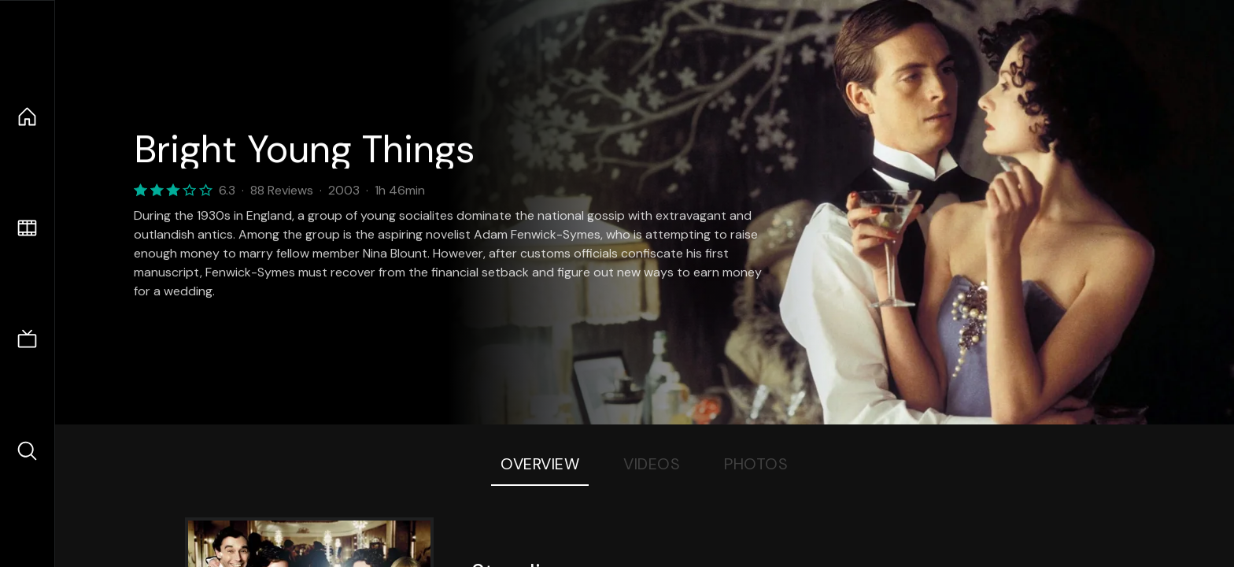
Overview (540, 464)
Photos (756, 464)
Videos (651, 464)
